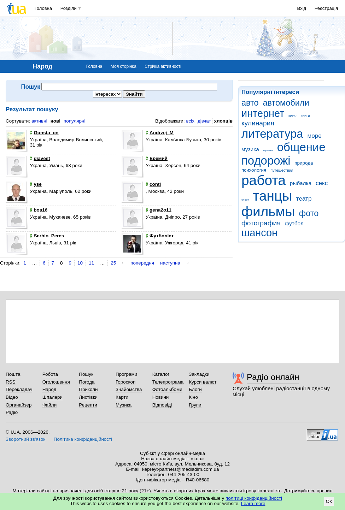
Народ (49, 389)
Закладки (199, 374)
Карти (122, 397)
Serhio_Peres (47, 235)
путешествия (281, 170)
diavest (40, 158)
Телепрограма (168, 382)
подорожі (266, 160)
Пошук (86, 374)
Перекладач (19, 389)
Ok (329, 501)
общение (301, 147)
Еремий (157, 158)
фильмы (268, 211)
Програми (126, 374)
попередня (142, 263)
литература (272, 133)
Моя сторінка (123, 66)
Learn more (253, 503)
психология (253, 170)
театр (304, 198)
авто (250, 102)
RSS (11, 382)
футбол (294, 223)
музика (250, 149)
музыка (268, 150)
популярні (74, 121)
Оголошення (56, 382)
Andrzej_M (160, 132)
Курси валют (202, 382)
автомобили (286, 102)
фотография (261, 223)
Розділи (68, 8)
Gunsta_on (44, 132)
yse (35, 184)
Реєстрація (326, 8)
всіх (190, 121)
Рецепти (88, 405)
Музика (123, 405)
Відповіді (162, 405)
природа (303, 163)
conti (153, 184)
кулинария (257, 123)
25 (113, 263)
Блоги (195, 389)
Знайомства (129, 389)
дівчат (204, 121)
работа (263, 180)
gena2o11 (158, 210)
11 (91, 263)
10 (80, 263)
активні (39, 121)
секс (322, 183)
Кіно (193, 397)
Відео (12, 397)
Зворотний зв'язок (25, 439)
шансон (259, 232)
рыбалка (300, 183)
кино (292, 115)
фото (309, 213)
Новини (160, 397)
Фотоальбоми (167, 389)
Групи (195, 405)
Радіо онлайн (273, 377)
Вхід (301, 8)
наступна (170, 263)
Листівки (88, 397)
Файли (49, 405)
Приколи (88, 389)
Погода (86, 382)
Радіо (12, 412)
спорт (245, 199)
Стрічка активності (163, 66)
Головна (43, 8)
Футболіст (160, 235)
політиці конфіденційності (254, 498)
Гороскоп (125, 382)
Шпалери (52, 397)
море (314, 135)
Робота (50, 374)
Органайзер (18, 405)
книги (305, 115)
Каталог (161, 374)
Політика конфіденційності (83, 439)
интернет (262, 113)
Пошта (13, 374)
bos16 (38, 210)
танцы (272, 195)
